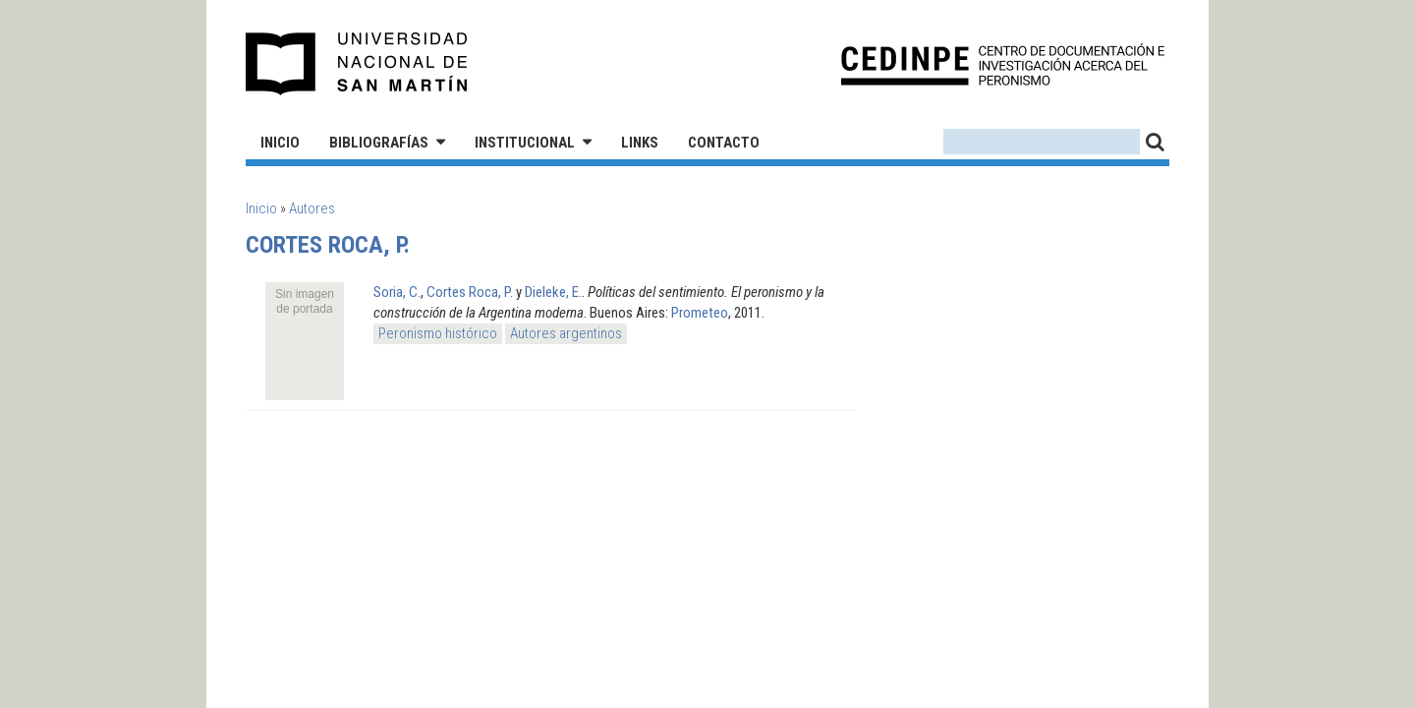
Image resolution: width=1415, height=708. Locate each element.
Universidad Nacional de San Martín (357, 63)
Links (639, 142)
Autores (312, 208)
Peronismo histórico (437, 333)
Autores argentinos (566, 333)
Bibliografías (378, 142)
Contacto (724, 142)
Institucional (525, 142)
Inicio (280, 142)
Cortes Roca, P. (469, 292)
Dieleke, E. (553, 292)
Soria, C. (397, 292)
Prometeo (699, 313)
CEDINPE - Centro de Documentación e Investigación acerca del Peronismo (1002, 64)
